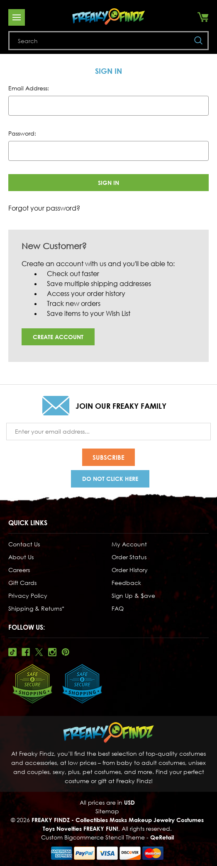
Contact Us (24, 544)
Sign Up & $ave (133, 595)
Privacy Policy (27, 595)
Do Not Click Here (110, 478)
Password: (22, 133)
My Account (129, 544)
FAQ (118, 608)
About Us (21, 556)
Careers (19, 569)
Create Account (58, 336)
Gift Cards (22, 582)
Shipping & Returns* (36, 608)
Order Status (129, 556)
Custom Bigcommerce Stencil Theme (93, 837)
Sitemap (107, 811)
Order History (130, 569)
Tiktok (12, 652)
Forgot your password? (44, 208)
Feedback (126, 582)
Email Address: (28, 88)
